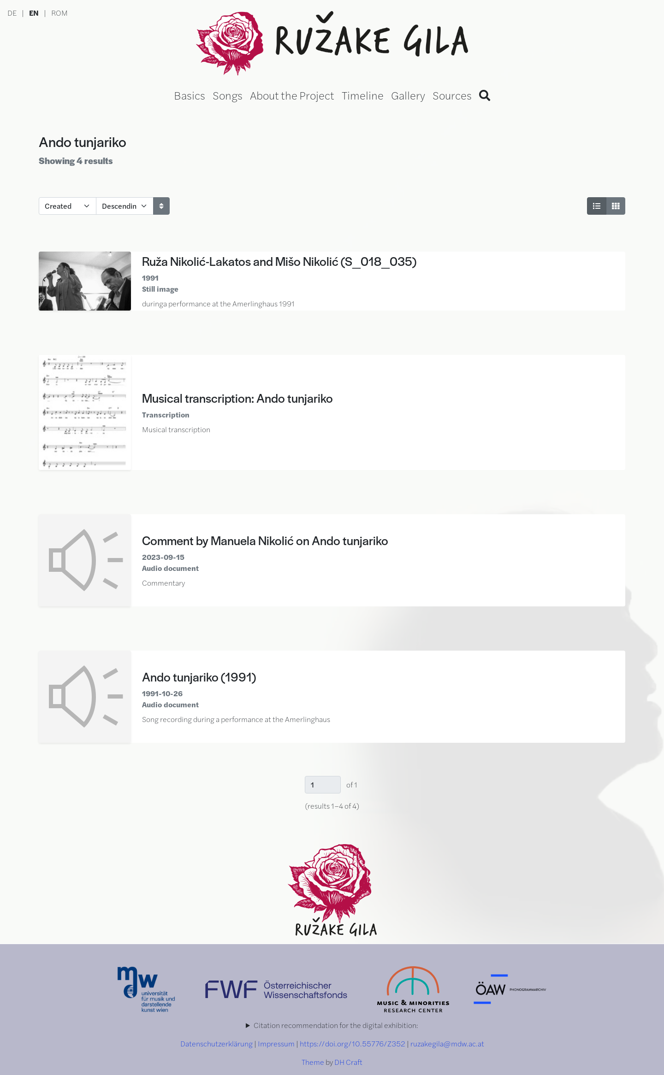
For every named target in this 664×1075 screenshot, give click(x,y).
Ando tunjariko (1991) (199, 676)
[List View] (596, 206)
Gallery (408, 95)
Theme (313, 1062)
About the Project (292, 95)
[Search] (484, 95)
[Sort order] (125, 206)
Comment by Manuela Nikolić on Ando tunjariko (265, 540)
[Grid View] (615, 206)
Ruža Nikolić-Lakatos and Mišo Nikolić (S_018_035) (279, 261)
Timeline (363, 95)
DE (12, 12)
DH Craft (348, 1062)
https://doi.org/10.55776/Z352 (352, 1043)
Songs (228, 95)
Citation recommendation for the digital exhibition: (336, 1025)
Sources (452, 95)
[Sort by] (67, 206)
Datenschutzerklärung (216, 1043)
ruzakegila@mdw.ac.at (447, 1043)
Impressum (276, 1043)
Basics (189, 95)
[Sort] (161, 206)
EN (34, 12)
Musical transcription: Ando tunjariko (237, 397)
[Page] (323, 784)
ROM (59, 12)
